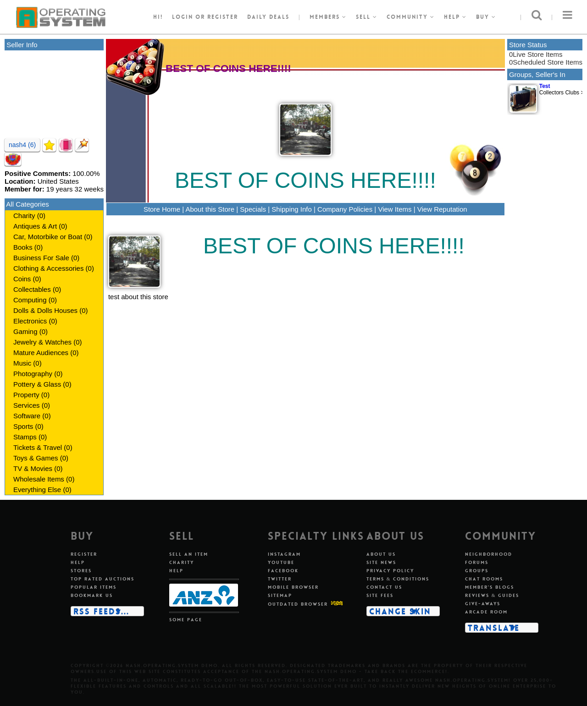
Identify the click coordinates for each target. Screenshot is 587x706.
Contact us (384, 587)
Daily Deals (268, 17)
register (222, 17)
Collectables (32, 289)
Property (26, 395)
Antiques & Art (35, 226)
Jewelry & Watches (42, 342)
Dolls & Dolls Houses (45, 310)
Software (26, 416)
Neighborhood (488, 554)
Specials (253, 209)
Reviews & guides (492, 595)
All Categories (27, 204)
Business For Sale (41, 258)
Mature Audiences (40, 352)
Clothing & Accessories (48, 268)
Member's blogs (489, 587)
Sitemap (280, 595)
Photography (32, 374)
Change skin (400, 611)
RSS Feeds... (101, 611)
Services (26, 405)
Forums (476, 562)
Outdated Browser (298, 604)
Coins (22, 279)
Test (544, 86)
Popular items (93, 587)
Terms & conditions (398, 579)
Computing (30, 300)
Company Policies (344, 209)
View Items (394, 209)
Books (23, 247)
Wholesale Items (38, 479)
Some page (185, 620)
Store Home (162, 209)
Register (84, 554)
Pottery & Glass (37, 384)
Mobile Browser (293, 587)
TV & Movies (32, 468)
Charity (24, 215)
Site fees (379, 595)
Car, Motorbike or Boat (47, 237)
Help (455, 17)
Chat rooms (484, 579)
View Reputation (442, 209)
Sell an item (188, 554)
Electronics (30, 321)
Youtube (281, 562)
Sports (23, 426)
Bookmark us (92, 595)
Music (22, 363)
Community (411, 17)
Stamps (25, 437)
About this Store (209, 209)
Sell (366, 17)
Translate (494, 628)
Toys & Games (35, 458)
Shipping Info (291, 209)
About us (381, 554)
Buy (486, 17)
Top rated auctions (102, 579)
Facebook (283, 571)
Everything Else (37, 489)
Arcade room (486, 612)
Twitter (280, 579)
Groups (476, 571)
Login (182, 17)
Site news (381, 562)
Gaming (25, 331)
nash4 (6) (22, 144)
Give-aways (482, 604)
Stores (81, 571)
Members (328, 17)
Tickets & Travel (37, 447)
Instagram (284, 554)
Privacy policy (390, 571)
